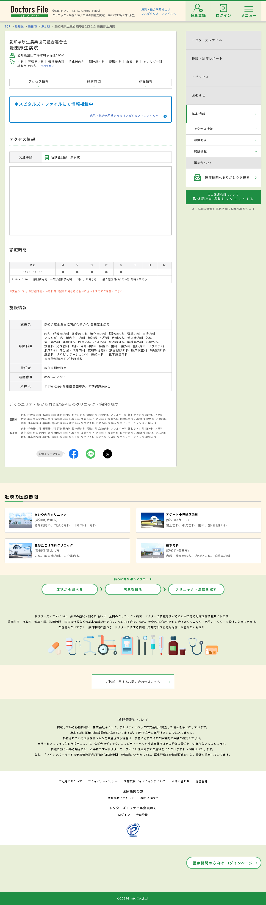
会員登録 (142, 815)
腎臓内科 (91, 415)
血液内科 (103, 415)
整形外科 (74, 423)
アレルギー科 (119, 415)
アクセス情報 (38, 81)
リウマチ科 (88, 423)
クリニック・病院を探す (196, 589)
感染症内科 (40, 419)
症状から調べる (69, 589)
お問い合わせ (181, 781)
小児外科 (98, 419)
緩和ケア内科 (136, 415)
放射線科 (26, 419)
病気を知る (133, 589)
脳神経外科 (126, 419)
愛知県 (19, 26)
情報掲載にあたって (121, 798)
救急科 (150, 419)
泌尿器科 (161, 419)
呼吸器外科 (112, 419)
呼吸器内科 (34, 415)
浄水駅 (45, 26)
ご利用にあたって (70, 781)
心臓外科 (139, 419)
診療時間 (94, 81)
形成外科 (101, 423)
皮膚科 (112, 423)
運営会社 (202, 781)
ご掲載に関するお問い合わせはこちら (133, 681)
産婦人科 (150, 423)
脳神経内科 (79, 415)
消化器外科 (61, 419)
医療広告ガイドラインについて (145, 781)
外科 (50, 419)
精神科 (149, 415)
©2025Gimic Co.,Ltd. (133, 898)
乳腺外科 (74, 419)
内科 (24, 415)
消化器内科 (64, 415)
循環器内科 (49, 415)
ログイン (124, 815)
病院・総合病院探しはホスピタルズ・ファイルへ (158, 11)
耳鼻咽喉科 (34, 423)
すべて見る (47, 66)
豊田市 (32, 26)
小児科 (159, 415)
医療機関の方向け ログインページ (223, 863)
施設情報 (146, 81)
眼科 (24, 423)
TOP (8, 26)
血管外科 (86, 419)
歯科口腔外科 (60, 423)
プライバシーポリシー (103, 781)
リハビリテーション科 (130, 423)
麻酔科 (46, 423)
